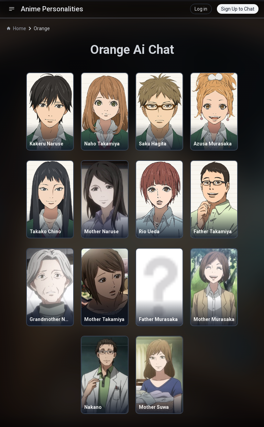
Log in (201, 9)
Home (16, 28)
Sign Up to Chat (237, 9)
